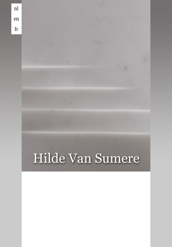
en (16, 19)
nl (16, 8)
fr (16, 29)
